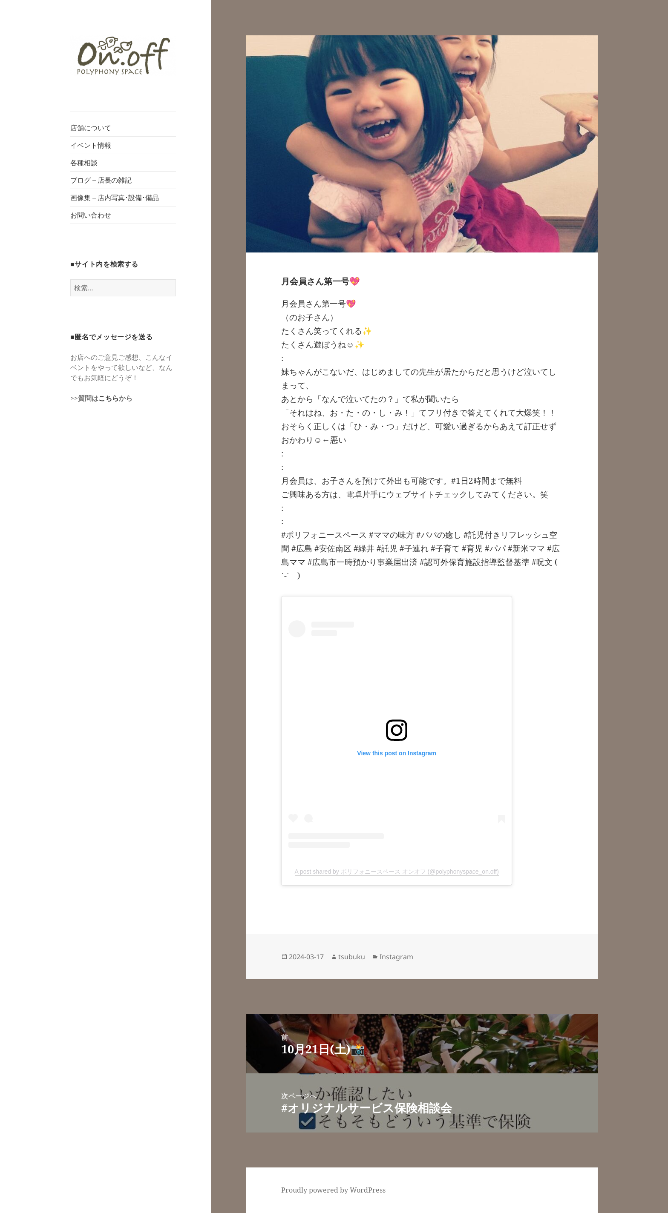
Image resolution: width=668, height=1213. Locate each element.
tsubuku (351, 956)
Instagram (396, 956)
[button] (123, 56)
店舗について (90, 127)
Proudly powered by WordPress (333, 1190)
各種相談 (84, 162)
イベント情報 (90, 145)
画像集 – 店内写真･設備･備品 (114, 197)
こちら (108, 398)
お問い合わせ (90, 215)
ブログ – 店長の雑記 (101, 180)
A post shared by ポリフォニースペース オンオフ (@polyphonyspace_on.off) (397, 871)
